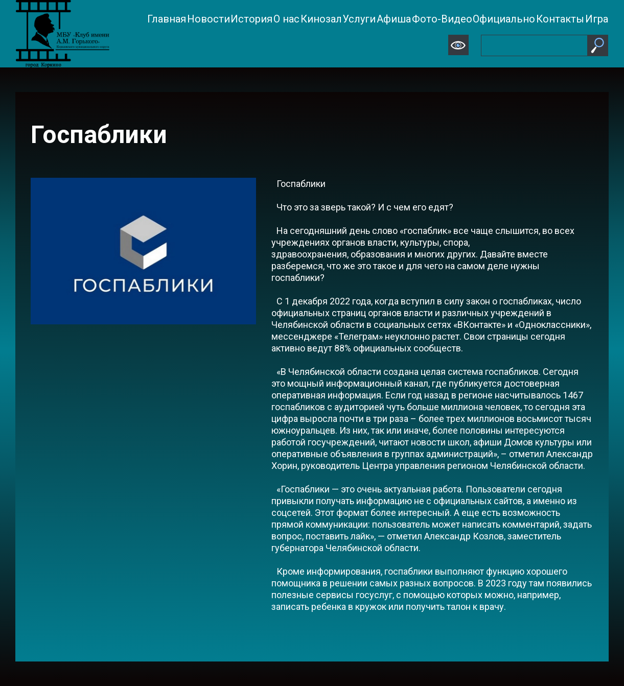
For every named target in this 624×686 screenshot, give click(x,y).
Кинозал (321, 19)
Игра (596, 19)
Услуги (359, 19)
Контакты (560, 19)
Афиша (394, 19)
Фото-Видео (442, 19)
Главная (166, 19)
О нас (286, 19)
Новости (208, 19)
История (251, 19)
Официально (504, 19)
